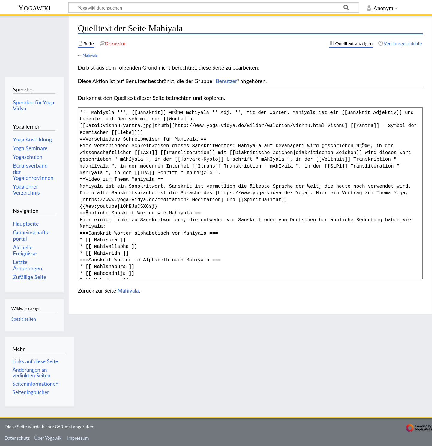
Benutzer (226, 81)
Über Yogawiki (48, 438)
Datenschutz (17, 438)
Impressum (78, 438)
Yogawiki (34, 7)
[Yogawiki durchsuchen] (214, 7)
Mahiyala (90, 55)
